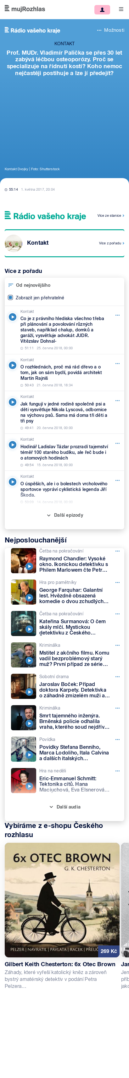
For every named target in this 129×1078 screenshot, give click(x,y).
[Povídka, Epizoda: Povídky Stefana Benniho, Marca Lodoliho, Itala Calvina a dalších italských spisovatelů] (67, 749)
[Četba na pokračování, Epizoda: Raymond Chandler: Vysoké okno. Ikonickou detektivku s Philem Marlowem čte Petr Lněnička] (67, 560)
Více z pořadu (110, 243)
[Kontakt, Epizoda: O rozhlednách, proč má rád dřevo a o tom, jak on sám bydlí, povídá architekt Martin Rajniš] (64, 372)
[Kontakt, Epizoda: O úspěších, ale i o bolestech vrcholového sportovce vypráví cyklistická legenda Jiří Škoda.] (64, 489)
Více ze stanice (109, 215)
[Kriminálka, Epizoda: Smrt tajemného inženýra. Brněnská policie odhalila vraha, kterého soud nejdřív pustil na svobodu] (67, 717)
